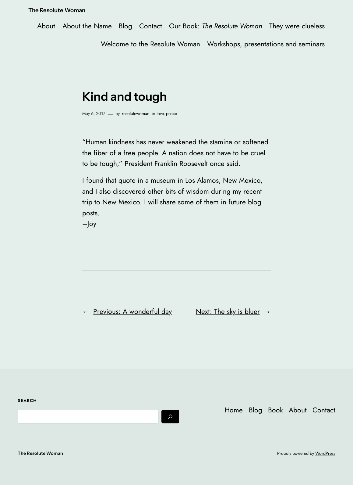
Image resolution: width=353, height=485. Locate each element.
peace (171, 113)
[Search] (170, 416)
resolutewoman (136, 113)
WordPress (325, 453)
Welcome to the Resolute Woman (150, 44)
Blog (125, 26)
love (160, 113)
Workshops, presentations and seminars (266, 44)
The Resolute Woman (56, 10)
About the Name (87, 26)
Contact (150, 26)
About (46, 26)
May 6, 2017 (93, 113)
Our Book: (215, 26)
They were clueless (297, 26)
